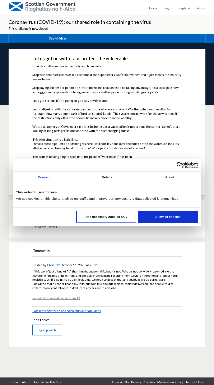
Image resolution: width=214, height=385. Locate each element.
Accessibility (120, 382)
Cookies (149, 382)
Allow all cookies (168, 217)
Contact (14, 382)
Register (184, 8)
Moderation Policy (170, 382)
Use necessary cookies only (106, 217)
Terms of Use (194, 382)
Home (153, 8)
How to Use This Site (47, 382)
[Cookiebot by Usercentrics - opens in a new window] (179, 165)
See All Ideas (58, 38)
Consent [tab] (44, 177)
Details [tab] (107, 177)
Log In (167, 8)
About (201, 8)
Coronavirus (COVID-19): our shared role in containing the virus (80, 22)
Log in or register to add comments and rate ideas (66, 311)
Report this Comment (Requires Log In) (56, 298)
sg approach (47, 330)
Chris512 (53, 265)
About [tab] (169, 177)
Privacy (136, 382)
